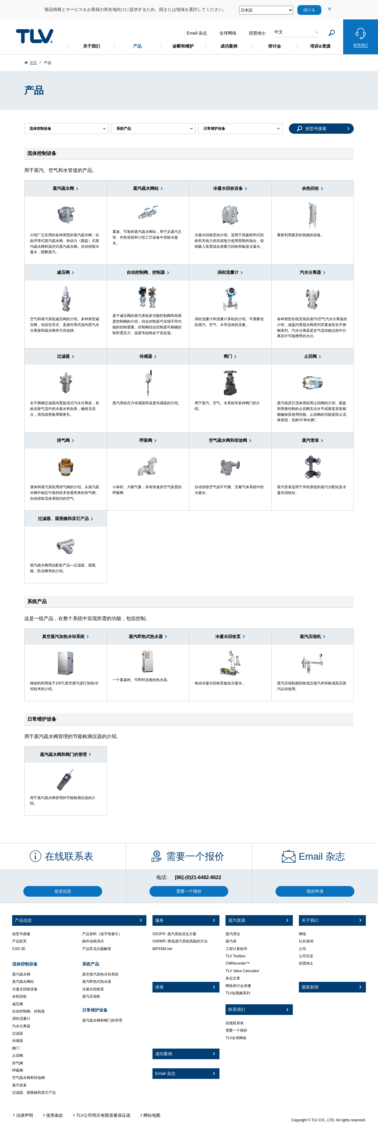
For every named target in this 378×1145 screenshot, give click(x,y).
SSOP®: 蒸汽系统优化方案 (174, 934)
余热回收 (19, 996)
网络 (302, 934)
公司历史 (306, 956)
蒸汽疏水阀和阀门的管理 (102, 1020)
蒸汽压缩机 (91, 996)
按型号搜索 (21, 934)
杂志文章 (233, 978)
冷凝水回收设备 (25, 989)
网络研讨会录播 (238, 986)
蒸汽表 (231, 941)
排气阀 (17, 1063)
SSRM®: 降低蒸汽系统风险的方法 (180, 941)
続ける (309, 10)
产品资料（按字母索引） (102, 934)
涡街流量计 (21, 1018)
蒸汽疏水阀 (21, 974)
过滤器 (17, 1033)
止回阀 (17, 1055)
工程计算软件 (236, 949)
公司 (302, 949)
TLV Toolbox (236, 956)
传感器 (17, 1041)
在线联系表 (235, 1023)
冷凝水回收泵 (93, 989)
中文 (278, 31)
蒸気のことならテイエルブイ (34, 36)
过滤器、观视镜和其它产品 (34, 1092)
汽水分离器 (21, 1026)
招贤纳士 (306, 963)
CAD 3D (18, 949)
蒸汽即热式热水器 (96, 981)
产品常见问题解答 (96, 949)
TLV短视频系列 (238, 993)
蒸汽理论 (233, 934)
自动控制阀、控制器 (28, 1011)
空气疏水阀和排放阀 (28, 1078)
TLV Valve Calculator (242, 971)
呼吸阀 (17, 1070)
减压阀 (17, 1004)
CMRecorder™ (238, 963)
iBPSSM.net (162, 949)
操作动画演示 (93, 941)
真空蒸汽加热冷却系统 (100, 974)
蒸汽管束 (19, 1085)
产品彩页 (19, 941)
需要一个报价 (236, 1030)
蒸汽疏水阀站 (23, 981)
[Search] (331, 33)
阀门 (15, 1048)
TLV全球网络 (236, 1038)
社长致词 (306, 941)
